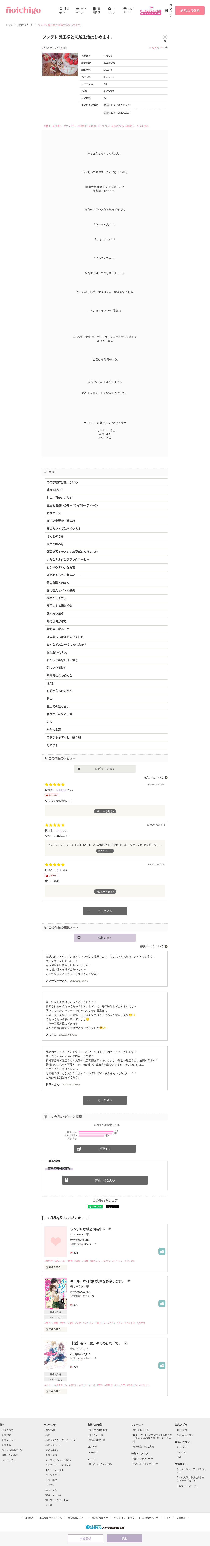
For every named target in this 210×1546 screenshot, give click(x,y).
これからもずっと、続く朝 (64, 737)
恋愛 (47, 1435)
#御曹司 (82, 125)
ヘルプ (167, 1518)
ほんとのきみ (55, 536)
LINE (179, 1457)
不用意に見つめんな (59, 675)
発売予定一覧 (96, 1435)
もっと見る (105, 910)
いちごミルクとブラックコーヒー (68, 559)
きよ (59, 870)
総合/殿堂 (50, 1430)
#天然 (78, 1323)
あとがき (52, 745)
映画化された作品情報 (100, 1464)
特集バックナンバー (143, 1458)
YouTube (181, 1452)
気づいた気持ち (57, 667)
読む (124, 1538)
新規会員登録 (190, 10)
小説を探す (7, 1430)
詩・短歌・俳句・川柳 (57, 1500)
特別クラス (54, 513)
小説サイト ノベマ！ (187, 1485)
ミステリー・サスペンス (58, 1465)
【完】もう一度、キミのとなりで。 (96, 1343)
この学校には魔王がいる (62, 482)
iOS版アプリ (183, 1430)
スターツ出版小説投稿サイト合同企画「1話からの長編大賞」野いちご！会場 (152, 1438)
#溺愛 (55, 1323)
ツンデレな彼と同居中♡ (88, 1229)
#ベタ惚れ (143, 125)
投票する (105, 1148)
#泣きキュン (61, 1385)
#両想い (130, 125)
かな (59, 830)
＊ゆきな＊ (155, 47)
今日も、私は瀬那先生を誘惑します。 (98, 1281)
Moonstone (76, 1234)
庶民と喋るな (55, 544)
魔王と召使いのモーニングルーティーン (72, 505)
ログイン (171, 10)
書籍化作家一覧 (97, 1440)
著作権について (150, 1518)
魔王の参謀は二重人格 (61, 520)
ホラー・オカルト (54, 1470)
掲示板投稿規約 (100, 1518)
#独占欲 (141, 1323)
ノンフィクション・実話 (58, 1460)
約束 (49, 698)
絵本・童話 (51, 1490)
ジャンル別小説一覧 (12, 1450)
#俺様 (71, 1323)
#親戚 (77, 1261)
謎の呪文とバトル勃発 (61, 590)
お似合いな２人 (57, 652)
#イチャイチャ (115, 1323)
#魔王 (47, 125)
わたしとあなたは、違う (62, 660)
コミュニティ (9, 1460)
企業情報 (181, 1518)
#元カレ (48, 1385)
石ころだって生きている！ (64, 528)
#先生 (47, 1323)
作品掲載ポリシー (77, 1518)
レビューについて (153, 777)
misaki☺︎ (61, 789)
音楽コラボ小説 (10, 1455)
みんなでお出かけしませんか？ (66, 644)
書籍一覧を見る (105, 1180)
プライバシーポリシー (125, 1518)
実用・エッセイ (53, 1495)
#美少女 (106, 1261)
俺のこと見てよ (57, 598)
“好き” (51, 683)
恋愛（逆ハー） (53, 1445)
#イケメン (117, 1261)
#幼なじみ (60, 1261)
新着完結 (6, 1435)
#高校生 (48, 1261)
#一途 (92, 1385)
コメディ (50, 1485)
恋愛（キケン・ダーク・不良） (61, 1440)
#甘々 (63, 1323)
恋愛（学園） (52, 1450)
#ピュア (83, 1385)
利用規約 (29, 1518)
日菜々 (50, 1084)
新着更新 (6, 1445)
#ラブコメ (104, 125)
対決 (49, 721)
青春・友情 (51, 1455)
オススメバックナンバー (145, 1463)
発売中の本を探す (98, 1430)
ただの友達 (54, 729)
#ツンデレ (70, 125)
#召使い (57, 125)
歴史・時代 (51, 1480)
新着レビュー (9, 1440)
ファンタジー (52, 1475)
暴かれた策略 (55, 613)
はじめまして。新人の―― (64, 574)
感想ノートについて (152, 946)
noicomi (93, 1452)
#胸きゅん (95, 1261)
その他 (48, 1505)
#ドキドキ (130, 1323)
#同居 (92, 125)
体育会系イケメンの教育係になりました (72, 551)
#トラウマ (120, 1385)
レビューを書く (105, 768)
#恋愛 (85, 1261)
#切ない (73, 1385)
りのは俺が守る (57, 621)
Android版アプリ (185, 1435)
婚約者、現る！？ (58, 629)
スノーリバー (54, 980)
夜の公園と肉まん (58, 582)
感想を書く (105, 937)
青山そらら (77, 1348)
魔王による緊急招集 (59, 605)
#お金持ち (118, 125)
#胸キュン (100, 1323)
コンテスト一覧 (141, 1430)
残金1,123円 (54, 489)
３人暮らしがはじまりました (65, 636)
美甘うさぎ (77, 1286)
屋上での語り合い (58, 706)
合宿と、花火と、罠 (59, 714)
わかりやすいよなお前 (61, 567)
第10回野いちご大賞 (143, 1446)
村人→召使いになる (59, 497)
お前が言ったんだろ (59, 690)
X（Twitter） (183, 1447)
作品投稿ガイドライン (50, 1518)
